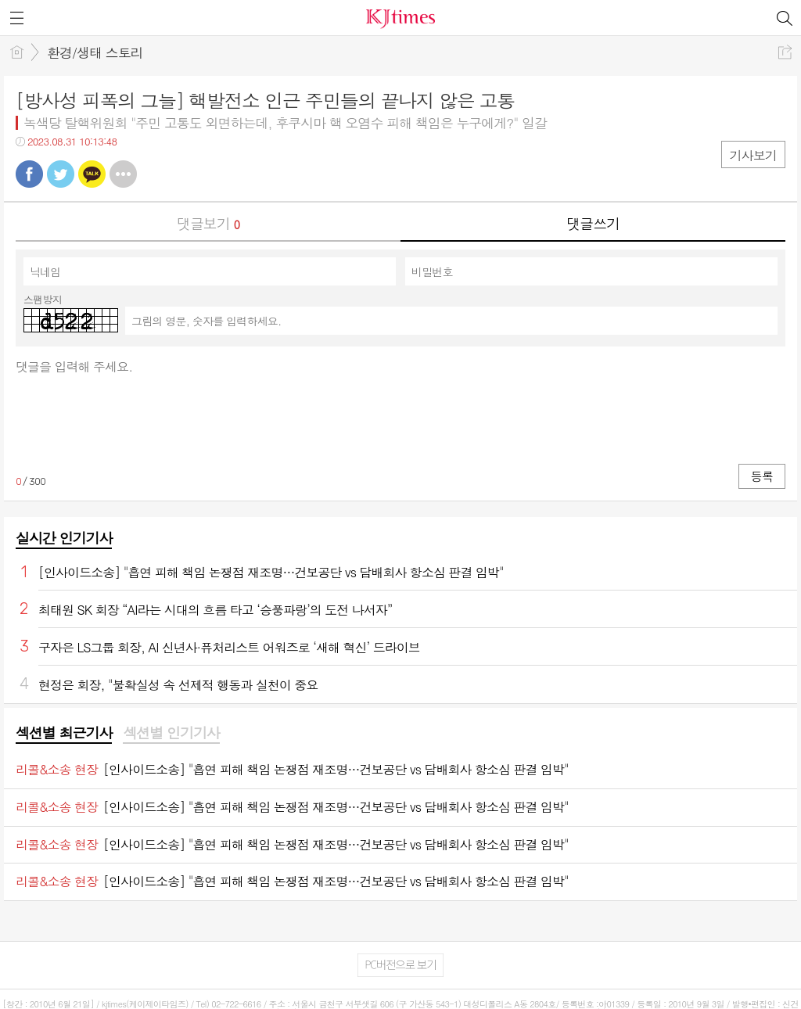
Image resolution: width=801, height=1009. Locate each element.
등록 (762, 476)
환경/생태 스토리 (95, 52)
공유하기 (785, 52)
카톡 (92, 174)
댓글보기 (208, 223)
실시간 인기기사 (64, 538)
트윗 (60, 174)
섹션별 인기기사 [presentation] (171, 733)
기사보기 (753, 155)
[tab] (63, 734)
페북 (29, 174)
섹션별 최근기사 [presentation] (64, 733)
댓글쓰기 (593, 223)
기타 (123, 174)
